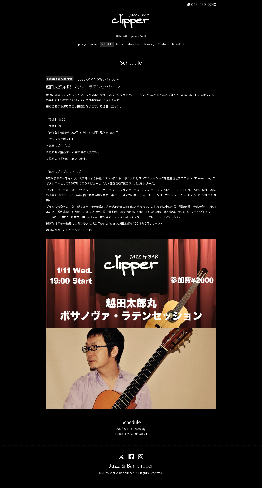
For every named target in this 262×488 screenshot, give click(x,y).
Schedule (107, 44)
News (93, 44)
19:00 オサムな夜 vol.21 (131, 434)
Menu (119, 44)
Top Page (81, 44)
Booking (149, 44)
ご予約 (61, 159)
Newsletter (179, 44)
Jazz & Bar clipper (131, 465)
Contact (163, 44)
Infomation (133, 44)
